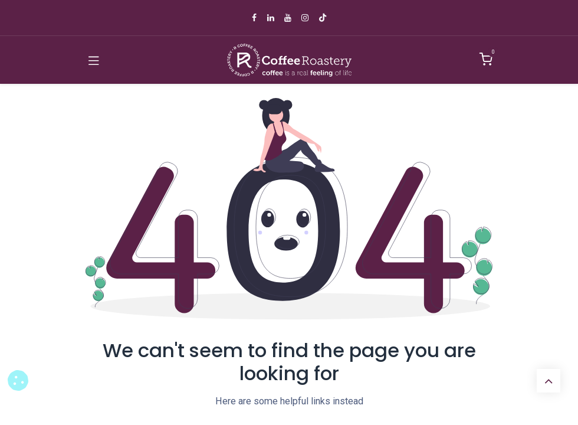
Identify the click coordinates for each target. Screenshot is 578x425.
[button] (18, 380)
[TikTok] (323, 17)
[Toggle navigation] (94, 60)
